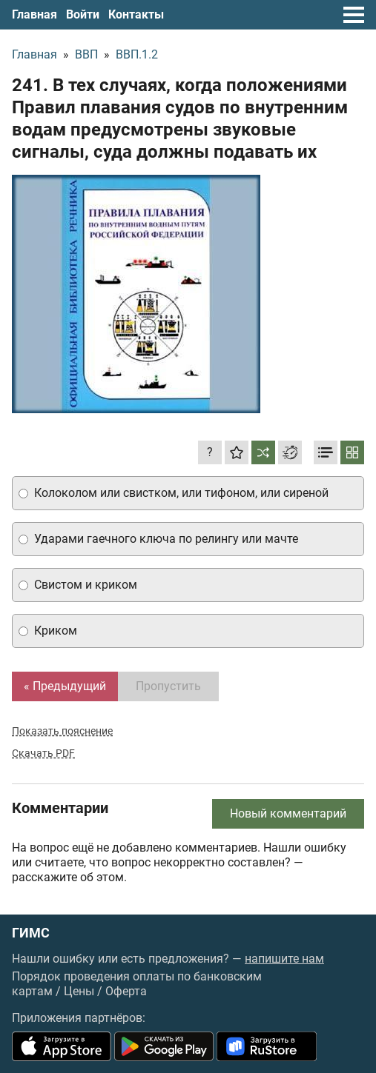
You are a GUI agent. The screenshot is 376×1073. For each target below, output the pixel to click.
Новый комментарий (288, 813)
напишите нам (284, 959)
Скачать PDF (43, 753)
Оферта (126, 991)
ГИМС (31, 933)
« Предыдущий (65, 686)
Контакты (136, 14)
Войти (82, 14)
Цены (79, 991)
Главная (34, 14)
